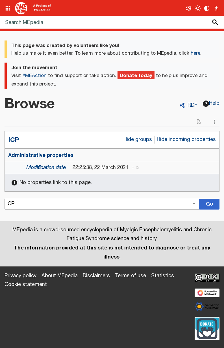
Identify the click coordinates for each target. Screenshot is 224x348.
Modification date (46, 168)
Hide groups (137, 140)
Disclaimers (96, 276)
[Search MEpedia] (112, 22)
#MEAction (34, 75)
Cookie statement (26, 285)
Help (211, 103)
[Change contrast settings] (207, 8)
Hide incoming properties (186, 140)
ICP (13, 139)
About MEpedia (60, 276)
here (195, 53)
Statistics (162, 276)
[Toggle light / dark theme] (198, 8)
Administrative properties (40, 155)
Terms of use (130, 276)
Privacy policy (20, 276)
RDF (192, 105)
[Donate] (207, 327)
